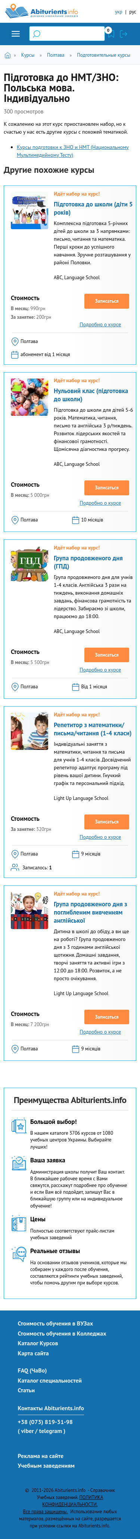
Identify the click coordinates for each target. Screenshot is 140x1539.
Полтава (56, 55)
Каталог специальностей (50, 1380)
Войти (123, 34)
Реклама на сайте (41, 1455)
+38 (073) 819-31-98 (45, 1422)
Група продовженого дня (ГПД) (88, 562)
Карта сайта (33, 1353)
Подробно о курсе (100, 324)
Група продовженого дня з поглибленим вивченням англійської (90, 912)
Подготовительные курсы (103, 55)
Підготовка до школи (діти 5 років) (93, 208)
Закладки (111, 34)
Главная (9, 55)
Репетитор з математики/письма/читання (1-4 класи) (93, 729)
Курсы (27, 55)
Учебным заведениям (46, 1465)
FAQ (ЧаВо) (32, 1370)
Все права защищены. (45, 1511)
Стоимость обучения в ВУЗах (55, 1323)
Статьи (26, 1390)
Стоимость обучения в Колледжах (62, 1333)
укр (118, 12)
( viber (26, 1430)
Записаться (106, 301)
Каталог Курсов (38, 1343)
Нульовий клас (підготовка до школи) (91, 395)
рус (132, 12)
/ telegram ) (50, 1430)
